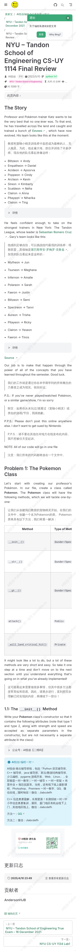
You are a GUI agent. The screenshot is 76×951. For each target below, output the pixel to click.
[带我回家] (16, 4)
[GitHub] (55, 5)
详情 (15, 212)
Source (9, 358)
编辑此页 (11, 913)
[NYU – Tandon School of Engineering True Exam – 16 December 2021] (38, 928)
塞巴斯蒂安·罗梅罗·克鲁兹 (47, 249)
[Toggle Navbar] (70, 4)
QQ (20, 813)
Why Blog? (55, 34)
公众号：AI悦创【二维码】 (28, 750)
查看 (41, 34)
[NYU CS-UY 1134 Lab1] (38, 941)
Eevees (37, 131)
